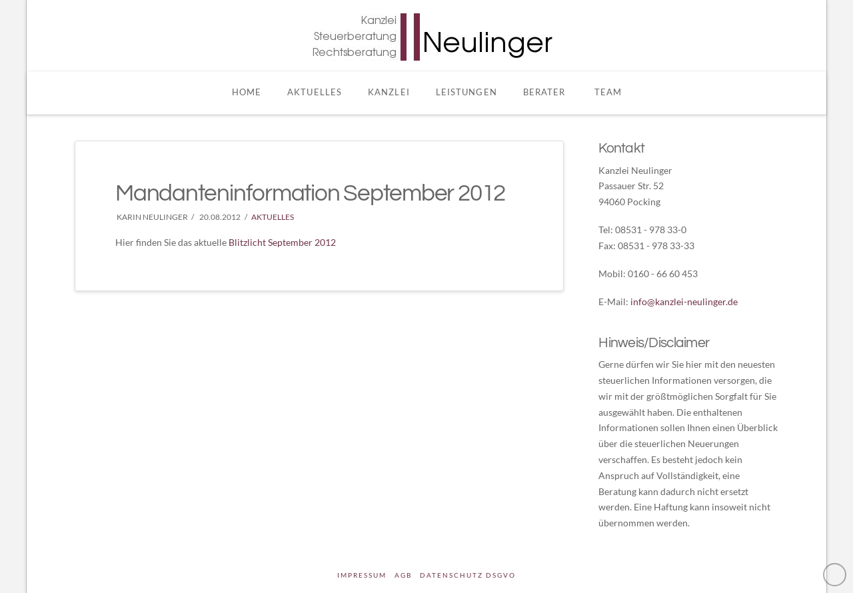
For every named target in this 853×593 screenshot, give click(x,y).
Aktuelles (272, 217)
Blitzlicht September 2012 (282, 242)
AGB (403, 575)
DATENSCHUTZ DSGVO (468, 575)
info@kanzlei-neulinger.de (684, 301)
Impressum (362, 575)
